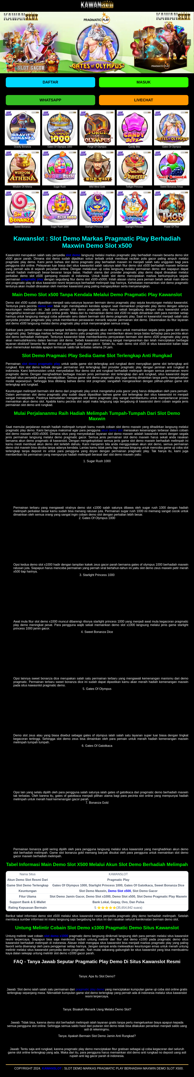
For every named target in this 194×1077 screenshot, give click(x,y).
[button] (6, 42)
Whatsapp (50, 100)
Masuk (144, 82)
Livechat (143, 100)
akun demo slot (111, 430)
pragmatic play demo (90, 989)
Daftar (50, 82)
